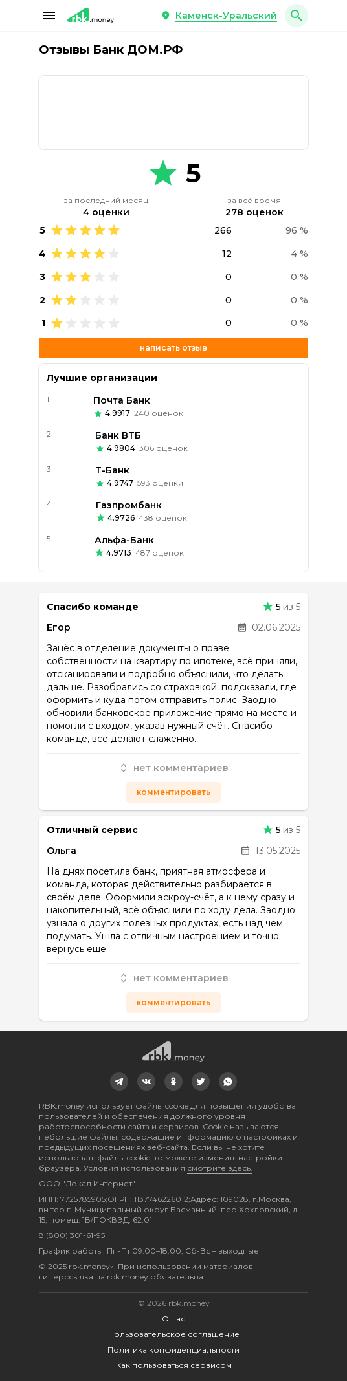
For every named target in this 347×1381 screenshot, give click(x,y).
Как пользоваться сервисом (174, 1365)
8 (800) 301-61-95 (72, 1235)
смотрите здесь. (219, 1168)
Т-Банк (112, 470)
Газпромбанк (129, 505)
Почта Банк (121, 400)
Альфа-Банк (124, 540)
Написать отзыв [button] (173, 348)
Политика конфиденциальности (173, 1349)
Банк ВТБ (118, 435)
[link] (173, 112)
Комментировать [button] (173, 792)
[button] (49, 15)
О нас (173, 1318)
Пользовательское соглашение (174, 1334)
